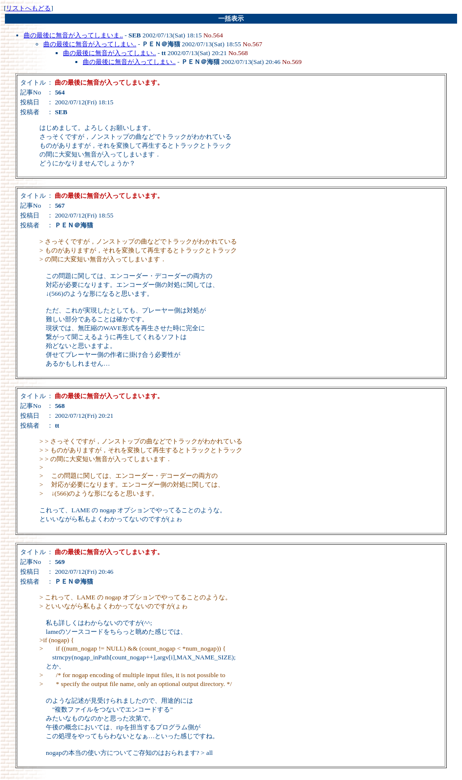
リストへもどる (28, 8)
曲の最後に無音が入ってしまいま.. (73, 35)
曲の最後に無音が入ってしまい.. (89, 44)
